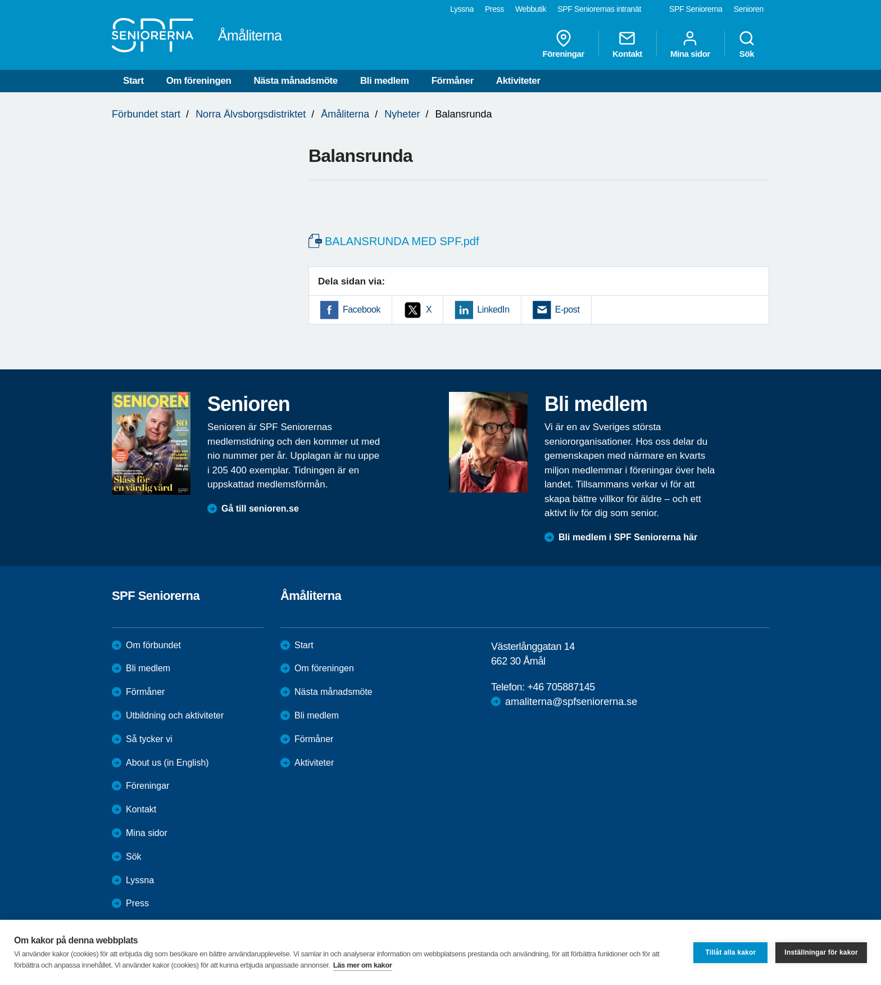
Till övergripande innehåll (0, 0)
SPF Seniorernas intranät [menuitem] (599, 8)
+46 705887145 (560, 687)
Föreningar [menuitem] (563, 44)
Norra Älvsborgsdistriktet (251, 114)
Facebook (361, 309)
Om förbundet (153, 645)
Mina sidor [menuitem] (690, 44)
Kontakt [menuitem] (627, 44)
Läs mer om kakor (362, 965)
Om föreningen (198, 80)
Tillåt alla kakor (730, 952)
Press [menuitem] (494, 8)
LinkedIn (493, 309)
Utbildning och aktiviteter (175, 715)
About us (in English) (167, 762)
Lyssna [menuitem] (462, 8)
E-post (567, 309)
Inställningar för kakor (821, 952)
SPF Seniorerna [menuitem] (696, 8)
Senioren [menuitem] (749, 8)
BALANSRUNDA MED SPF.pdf (402, 241)
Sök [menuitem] (746, 44)
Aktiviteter (518, 80)
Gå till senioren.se (260, 508)
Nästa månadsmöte (295, 80)
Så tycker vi (149, 739)
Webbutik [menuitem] (530, 8)
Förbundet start (146, 114)
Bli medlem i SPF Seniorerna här (627, 537)
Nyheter (402, 114)
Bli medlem (384, 80)
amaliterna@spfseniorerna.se (571, 701)
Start (133, 80)
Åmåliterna (345, 114)
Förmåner (453, 80)
